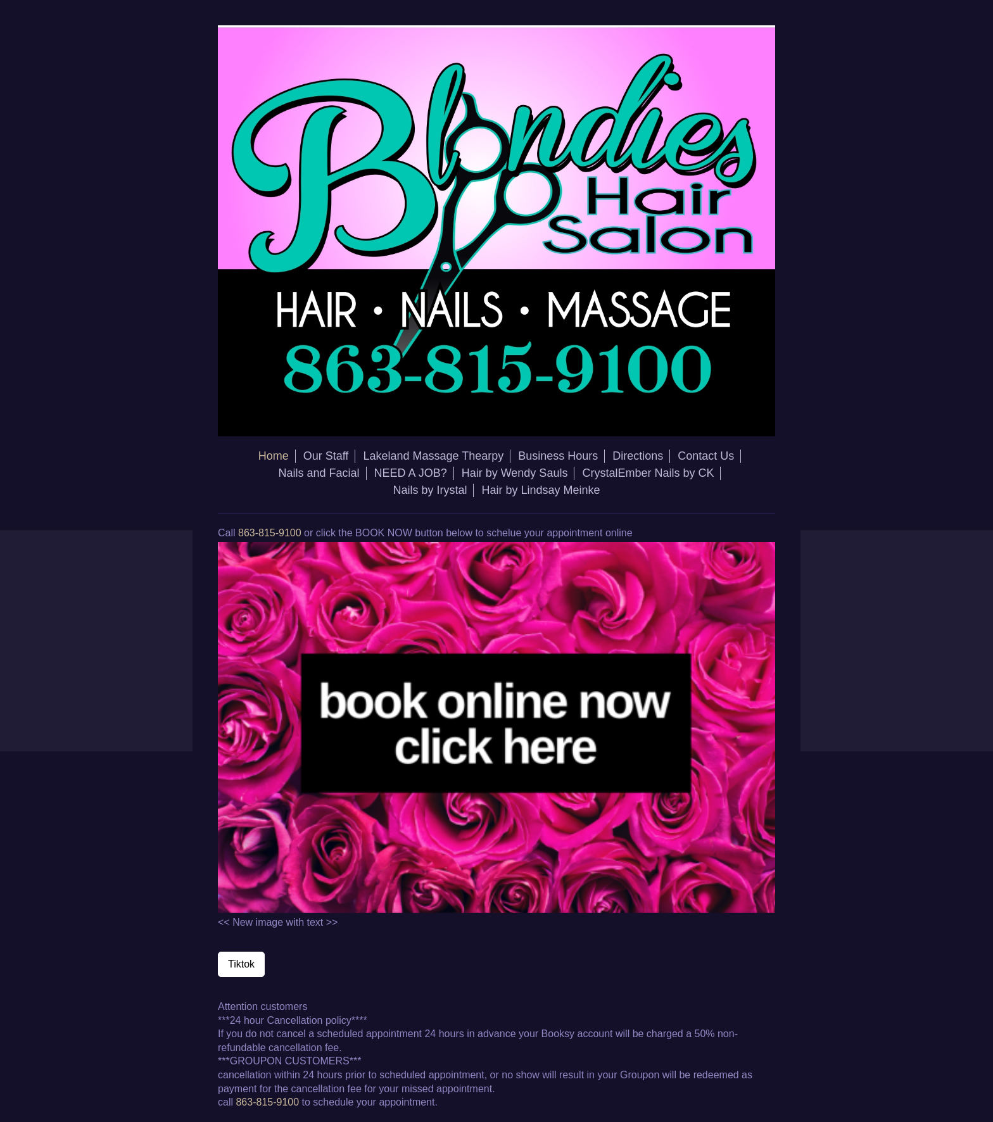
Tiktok (241, 964)
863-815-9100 (269, 532)
